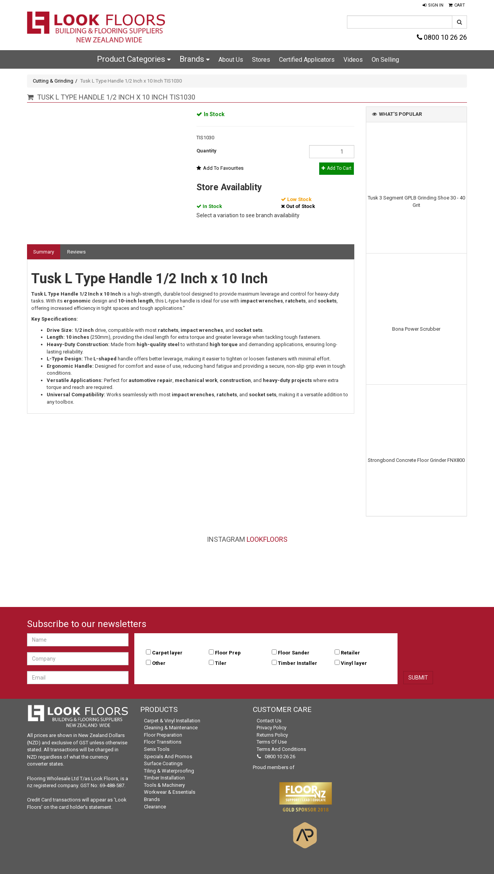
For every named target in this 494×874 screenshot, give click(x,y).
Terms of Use (272, 742)
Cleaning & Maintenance (171, 727)
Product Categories (134, 59)
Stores (261, 59)
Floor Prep (228, 653)
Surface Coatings (163, 763)
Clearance (155, 807)
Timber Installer (297, 663)
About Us (230, 59)
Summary (43, 252)
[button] (433, 5)
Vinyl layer (354, 663)
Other (159, 663)
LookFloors (267, 539)
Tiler (221, 663)
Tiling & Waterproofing (169, 771)
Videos (353, 59)
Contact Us (269, 721)
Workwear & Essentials (169, 792)
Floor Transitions (162, 742)
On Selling (385, 59)
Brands (194, 59)
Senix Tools (156, 749)
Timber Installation (164, 778)
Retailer (350, 653)
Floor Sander (294, 653)
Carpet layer (167, 653)
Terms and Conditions (281, 749)
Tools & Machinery (164, 785)
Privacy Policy (271, 727)
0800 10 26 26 (442, 37)
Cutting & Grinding (53, 81)
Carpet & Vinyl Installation (172, 721)
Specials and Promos (168, 756)
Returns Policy (272, 735)
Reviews (76, 252)
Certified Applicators (307, 59)
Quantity (206, 151)
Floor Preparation (163, 735)
